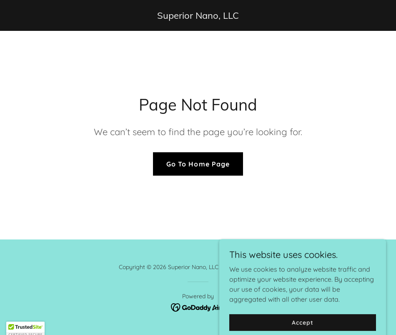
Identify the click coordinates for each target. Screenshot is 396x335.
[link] (198, 16)
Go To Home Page (197, 164)
